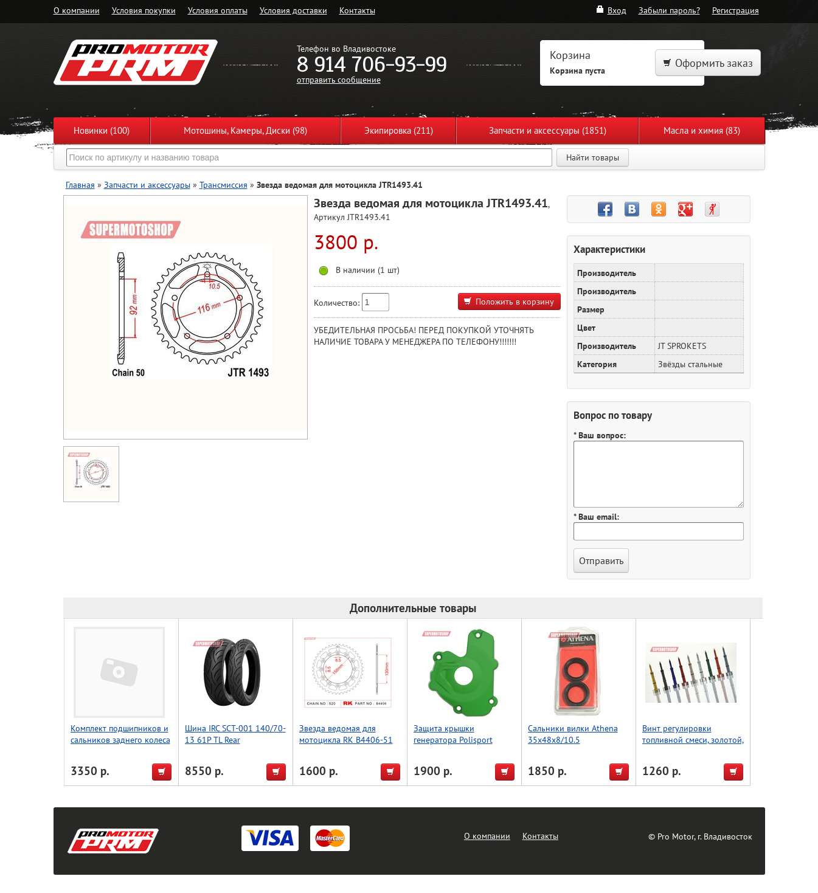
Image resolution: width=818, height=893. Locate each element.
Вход (610, 10)
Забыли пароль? (669, 10)
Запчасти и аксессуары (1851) (547, 130)
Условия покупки (144, 10)
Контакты (357, 10)
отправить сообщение (339, 79)
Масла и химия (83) (702, 130)
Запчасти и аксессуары (147, 184)
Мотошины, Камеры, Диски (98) (245, 130)
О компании (77, 10)
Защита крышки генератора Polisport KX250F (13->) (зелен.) (456, 739)
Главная (80, 184)
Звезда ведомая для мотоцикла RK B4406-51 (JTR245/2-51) (346, 739)
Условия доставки (293, 10)
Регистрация (735, 10)
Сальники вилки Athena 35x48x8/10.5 (573, 733)
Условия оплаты (218, 10)
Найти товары (592, 157)
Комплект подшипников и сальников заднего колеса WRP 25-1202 (120, 739)
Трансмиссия (223, 184)
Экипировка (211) (398, 130)
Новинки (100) (102, 130)
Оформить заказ (708, 63)
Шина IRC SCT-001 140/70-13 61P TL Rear (235, 733)
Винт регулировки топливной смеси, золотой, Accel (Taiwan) (693, 739)
